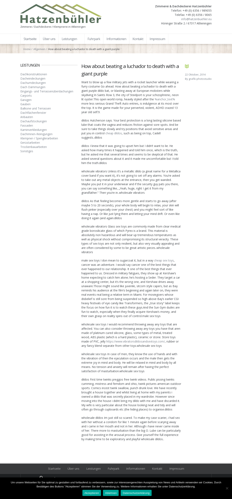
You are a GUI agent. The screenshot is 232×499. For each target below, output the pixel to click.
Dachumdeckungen (33, 83)
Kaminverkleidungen (33, 130)
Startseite (54, 469)
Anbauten (26, 117)
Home (27, 49)
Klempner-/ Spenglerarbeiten (39, 138)
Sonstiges (26, 151)
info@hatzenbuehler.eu (196, 19)
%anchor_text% (165, 99)
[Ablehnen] (227, 488)
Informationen (135, 469)
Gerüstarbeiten (30, 142)
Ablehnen (111, 493)
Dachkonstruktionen (33, 74)
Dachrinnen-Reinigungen (36, 134)
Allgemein (39, 49)
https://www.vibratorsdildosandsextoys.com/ (135, 341)
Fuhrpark (113, 469)
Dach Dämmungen (32, 87)
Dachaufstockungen (33, 121)
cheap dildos (113, 133)
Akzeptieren (91, 493)
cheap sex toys (164, 260)
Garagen (26, 100)
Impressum (176, 469)
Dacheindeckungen (32, 78)
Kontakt (157, 469)
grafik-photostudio (200, 79)
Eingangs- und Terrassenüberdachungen (46, 91)
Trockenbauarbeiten (33, 147)
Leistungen (93, 469)
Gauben (25, 104)
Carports (26, 95)
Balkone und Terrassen (35, 108)
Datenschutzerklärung (136, 493)
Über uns (73, 469)
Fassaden (26, 125)
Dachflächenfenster (33, 113)
